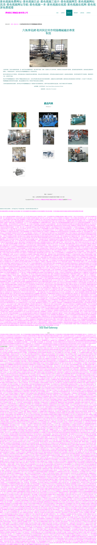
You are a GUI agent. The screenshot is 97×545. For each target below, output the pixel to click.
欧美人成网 (69, 493)
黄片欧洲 (49, 523)
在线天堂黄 (82, 493)
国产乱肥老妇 (21, 293)
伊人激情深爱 (36, 511)
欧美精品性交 (61, 234)
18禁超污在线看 (10, 355)
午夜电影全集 (49, 243)
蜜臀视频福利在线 (48, 502)
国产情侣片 (19, 319)
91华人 (90, 242)
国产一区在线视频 (65, 536)
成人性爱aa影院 (79, 233)
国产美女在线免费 (92, 296)
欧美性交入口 (80, 521)
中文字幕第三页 (41, 246)
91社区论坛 (64, 269)
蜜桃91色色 (78, 272)
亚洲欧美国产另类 (77, 322)
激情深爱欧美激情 (65, 273)
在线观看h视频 (34, 218)
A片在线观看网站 (71, 446)
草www (77, 500)
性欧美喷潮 (82, 444)
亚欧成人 (19, 372)
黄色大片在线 (55, 397)
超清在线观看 (26, 432)
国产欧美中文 (72, 467)
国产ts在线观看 (81, 299)
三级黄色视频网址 (84, 295)
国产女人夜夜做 (52, 289)
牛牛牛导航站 (16, 535)
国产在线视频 (61, 276)
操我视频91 (12, 419)
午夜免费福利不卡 (44, 515)
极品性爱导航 (25, 246)
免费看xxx (63, 494)
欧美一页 (61, 323)
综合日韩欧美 (33, 231)
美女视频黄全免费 (66, 270)
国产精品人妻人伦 (80, 399)
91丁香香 (43, 473)
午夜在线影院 (71, 434)
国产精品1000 (44, 290)
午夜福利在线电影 (78, 417)
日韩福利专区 (26, 308)
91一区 (6, 304)
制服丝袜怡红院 (83, 542)
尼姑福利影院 (22, 449)
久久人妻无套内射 (83, 409)
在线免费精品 (27, 506)
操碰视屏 (30, 234)
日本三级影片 (22, 544)
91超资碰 (5, 486)
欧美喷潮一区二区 (67, 316)
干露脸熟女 (85, 317)
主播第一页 (87, 260)
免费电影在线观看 (4, 249)
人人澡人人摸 (82, 384)
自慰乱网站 (37, 431)
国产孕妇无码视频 (90, 314)
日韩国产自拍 (33, 379)
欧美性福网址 (51, 503)
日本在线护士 (80, 258)
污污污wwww (50, 491)
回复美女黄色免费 (54, 349)
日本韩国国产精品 (23, 397)
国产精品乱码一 (27, 532)
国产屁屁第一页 (23, 280)
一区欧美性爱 (6, 541)
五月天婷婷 (59, 320)
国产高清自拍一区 (11, 298)
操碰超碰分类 (32, 364)
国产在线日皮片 (8, 316)
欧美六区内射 (68, 480)
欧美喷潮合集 (28, 486)
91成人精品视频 (59, 222)
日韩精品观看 (36, 254)
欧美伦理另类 (85, 322)
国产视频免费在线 (89, 391)
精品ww (7, 419)
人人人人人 (2, 363)
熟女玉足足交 (52, 351)
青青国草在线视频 (5, 447)
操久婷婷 (18, 257)
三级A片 (64, 304)
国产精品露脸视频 (6, 438)
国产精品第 (40, 441)
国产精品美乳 (56, 248)
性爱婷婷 (4, 266)
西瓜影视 (55, 488)
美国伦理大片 (41, 216)
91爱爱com (82, 261)
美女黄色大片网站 (18, 494)
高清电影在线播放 (35, 503)
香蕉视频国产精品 (89, 289)
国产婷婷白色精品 (49, 512)
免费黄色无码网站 (85, 352)
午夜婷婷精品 (16, 360)
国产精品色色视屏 (7, 242)
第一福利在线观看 (47, 406)
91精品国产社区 (76, 293)
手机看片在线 (66, 470)
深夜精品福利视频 (5, 417)
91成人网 (41, 400)
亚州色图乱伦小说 (92, 252)
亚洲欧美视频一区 (30, 465)
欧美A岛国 (48, 506)
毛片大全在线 (52, 497)
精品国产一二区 (59, 509)
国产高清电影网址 (57, 269)
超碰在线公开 (57, 301)
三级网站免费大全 (57, 467)
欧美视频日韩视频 (17, 503)
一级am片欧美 (56, 366)
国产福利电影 (21, 260)
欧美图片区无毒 (32, 376)
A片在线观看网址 (34, 477)
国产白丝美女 (54, 385)
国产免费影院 (67, 399)
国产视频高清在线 (40, 249)
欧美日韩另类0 (85, 242)
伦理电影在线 (16, 352)
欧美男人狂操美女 (38, 358)
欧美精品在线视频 (55, 489)
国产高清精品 (20, 485)
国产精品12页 (83, 357)
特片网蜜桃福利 (54, 500)
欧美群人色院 (60, 521)
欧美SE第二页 (20, 292)
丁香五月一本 (64, 455)
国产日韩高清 (66, 485)
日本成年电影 (24, 443)
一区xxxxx (93, 222)
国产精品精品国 (66, 483)
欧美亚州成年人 (92, 409)
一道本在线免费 (61, 346)
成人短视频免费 (17, 363)
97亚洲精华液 (91, 219)
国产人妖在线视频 (86, 459)
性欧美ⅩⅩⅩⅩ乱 (12, 225)
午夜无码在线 (57, 515)
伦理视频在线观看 (7, 477)
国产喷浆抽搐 (6, 293)
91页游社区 (40, 539)
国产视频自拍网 (70, 488)
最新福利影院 (28, 293)
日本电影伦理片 (88, 264)
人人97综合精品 (6, 273)
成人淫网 (16, 400)
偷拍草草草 (64, 295)
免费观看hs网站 (38, 468)
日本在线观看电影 (45, 396)
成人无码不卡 (92, 402)
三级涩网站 (41, 489)
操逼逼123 (51, 470)
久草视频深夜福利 (51, 293)
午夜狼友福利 (59, 485)
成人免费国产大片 (40, 278)
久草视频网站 (18, 533)
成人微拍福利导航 (22, 323)
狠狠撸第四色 (56, 323)
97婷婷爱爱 (71, 449)
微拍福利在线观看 (11, 216)
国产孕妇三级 (63, 363)
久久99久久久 (86, 415)
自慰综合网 (34, 496)
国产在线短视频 (75, 311)
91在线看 (80, 473)
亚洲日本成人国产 (57, 444)
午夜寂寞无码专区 (49, 381)
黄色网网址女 (62, 252)
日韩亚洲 (31, 384)
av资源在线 (49, 477)
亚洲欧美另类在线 (46, 450)
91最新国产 (89, 369)
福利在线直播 (7, 521)
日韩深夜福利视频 (8, 514)
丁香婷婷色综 (67, 509)
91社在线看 (74, 298)
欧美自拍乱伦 (9, 363)
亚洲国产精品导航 (54, 225)
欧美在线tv (77, 296)
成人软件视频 (22, 266)
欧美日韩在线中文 (61, 462)
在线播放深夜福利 (53, 403)
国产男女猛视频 (67, 298)
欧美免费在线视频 (87, 538)
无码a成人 (29, 511)
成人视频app (58, 447)
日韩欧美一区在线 (14, 449)
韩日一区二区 (73, 228)
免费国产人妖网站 (28, 346)
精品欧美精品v (20, 307)
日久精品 (42, 483)
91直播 (94, 254)
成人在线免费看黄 (22, 289)
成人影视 (20, 432)
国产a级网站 (86, 382)
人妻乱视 (92, 236)
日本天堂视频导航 (90, 230)
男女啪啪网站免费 (23, 541)
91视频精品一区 (80, 363)
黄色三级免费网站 (82, 394)
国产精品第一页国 (75, 270)
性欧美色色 (20, 441)
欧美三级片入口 (6, 441)
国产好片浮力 (63, 251)
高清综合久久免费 (76, 505)
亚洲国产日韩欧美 (57, 476)
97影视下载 (58, 530)
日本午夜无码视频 (8, 500)
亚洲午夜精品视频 (58, 284)
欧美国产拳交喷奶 (33, 246)
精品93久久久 (67, 267)
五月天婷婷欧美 (29, 248)
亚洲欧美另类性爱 (11, 465)
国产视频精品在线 (60, 402)
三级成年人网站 (73, 468)
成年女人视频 (14, 221)
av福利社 (30, 361)
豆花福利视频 (73, 286)
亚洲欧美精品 (85, 458)
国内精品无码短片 (22, 236)
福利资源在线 (65, 231)
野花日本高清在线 (84, 372)
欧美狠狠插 (38, 275)
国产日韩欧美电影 (74, 237)
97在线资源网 (20, 508)
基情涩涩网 (64, 261)
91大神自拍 (28, 219)
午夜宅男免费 (67, 234)
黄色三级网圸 (56, 449)
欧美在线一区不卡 (72, 388)
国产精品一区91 (40, 308)
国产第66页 (31, 273)
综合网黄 (23, 281)
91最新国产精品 (43, 254)
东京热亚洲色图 (26, 325)
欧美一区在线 (17, 248)
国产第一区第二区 (51, 420)
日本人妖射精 (74, 267)
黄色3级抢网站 (81, 218)
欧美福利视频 (7, 437)
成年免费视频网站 (46, 255)
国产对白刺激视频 (29, 499)
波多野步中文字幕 (59, 293)
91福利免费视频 (89, 320)
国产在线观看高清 (57, 529)
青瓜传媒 (86, 541)
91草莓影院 (4, 234)
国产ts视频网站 (90, 273)
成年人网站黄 (75, 480)
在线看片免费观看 (79, 396)
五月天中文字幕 (79, 434)
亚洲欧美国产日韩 (31, 323)
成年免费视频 (11, 325)
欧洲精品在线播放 (46, 536)
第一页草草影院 (19, 298)
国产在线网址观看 (49, 278)
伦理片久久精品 (89, 426)
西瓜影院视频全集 (81, 314)
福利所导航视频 (72, 281)
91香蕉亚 (58, 494)
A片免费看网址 (81, 489)
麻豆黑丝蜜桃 (91, 530)
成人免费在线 (9, 264)
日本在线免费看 (49, 364)
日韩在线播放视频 (8, 301)
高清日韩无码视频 (23, 261)
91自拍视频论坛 (8, 381)
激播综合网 (18, 497)
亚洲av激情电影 (34, 269)
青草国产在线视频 (45, 225)
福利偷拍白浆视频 (14, 434)
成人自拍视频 (16, 518)
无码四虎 (13, 246)
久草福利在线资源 (67, 408)
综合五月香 (17, 237)
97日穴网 (3, 264)
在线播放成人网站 (20, 358)
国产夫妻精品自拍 (24, 512)
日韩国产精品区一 (65, 405)
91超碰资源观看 (25, 379)
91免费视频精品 (39, 319)
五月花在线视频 (69, 417)
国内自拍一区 (36, 530)
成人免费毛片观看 (18, 493)
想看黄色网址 (93, 497)
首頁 (57, 12)
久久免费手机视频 (5, 219)
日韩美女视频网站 (19, 453)
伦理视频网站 (34, 272)
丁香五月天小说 (8, 432)
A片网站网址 (32, 304)
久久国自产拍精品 (5, 252)
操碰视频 (23, 248)
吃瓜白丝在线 (82, 408)
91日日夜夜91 (51, 228)
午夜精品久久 (3, 373)
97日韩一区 (38, 408)
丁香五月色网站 (73, 218)
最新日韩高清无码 (44, 405)
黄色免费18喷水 (10, 387)
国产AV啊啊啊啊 (9, 364)
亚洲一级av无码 (57, 378)
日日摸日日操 (50, 432)
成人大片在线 (6, 405)
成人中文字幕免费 (51, 299)
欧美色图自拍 (8, 397)
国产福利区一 (71, 375)
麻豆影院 (73, 373)
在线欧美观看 (33, 390)
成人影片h (16, 254)
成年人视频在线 (25, 378)
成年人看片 (41, 532)
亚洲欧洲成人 (30, 233)
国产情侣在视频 (71, 453)
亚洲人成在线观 (46, 500)
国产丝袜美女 (18, 234)
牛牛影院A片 (75, 283)
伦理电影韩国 (21, 369)
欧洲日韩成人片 (52, 511)
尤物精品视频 (28, 520)
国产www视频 (56, 298)
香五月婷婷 (26, 502)
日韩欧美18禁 (13, 405)
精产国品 (82, 289)
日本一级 (74, 292)
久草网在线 (90, 239)
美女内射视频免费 (8, 391)
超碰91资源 (48, 264)
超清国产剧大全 (75, 243)
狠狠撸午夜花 (29, 479)
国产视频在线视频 (9, 379)
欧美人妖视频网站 (35, 293)
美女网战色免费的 (59, 538)
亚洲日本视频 (62, 255)
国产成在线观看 (5, 296)
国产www (35, 310)
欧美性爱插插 (87, 233)
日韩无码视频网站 (82, 283)
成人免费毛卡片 (88, 349)
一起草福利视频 (34, 437)
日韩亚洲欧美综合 (58, 520)
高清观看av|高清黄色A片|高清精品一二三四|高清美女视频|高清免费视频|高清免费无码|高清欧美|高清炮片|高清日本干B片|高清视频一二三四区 (57, 345)
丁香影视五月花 (9, 287)
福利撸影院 (74, 246)
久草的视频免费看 (42, 496)
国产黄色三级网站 (88, 414)
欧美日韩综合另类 (85, 486)
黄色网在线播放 (37, 316)
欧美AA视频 (32, 363)
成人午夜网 (86, 237)
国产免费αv (27, 483)
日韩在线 (35, 233)
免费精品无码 (90, 514)
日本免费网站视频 (92, 542)
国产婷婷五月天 (24, 284)
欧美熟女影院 (79, 538)
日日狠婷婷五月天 (88, 453)
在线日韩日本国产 (75, 530)
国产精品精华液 (58, 464)
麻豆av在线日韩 (25, 363)
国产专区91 (58, 535)
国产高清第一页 (36, 289)
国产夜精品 (22, 467)
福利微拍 (74, 482)
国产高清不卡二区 (74, 319)
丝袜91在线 (77, 486)
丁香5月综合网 (76, 261)
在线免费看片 (68, 292)
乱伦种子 (35, 216)
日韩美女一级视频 (26, 425)
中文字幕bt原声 (90, 281)
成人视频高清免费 (89, 284)
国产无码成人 (64, 435)
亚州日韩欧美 (34, 399)
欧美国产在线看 (36, 524)
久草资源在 (54, 281)
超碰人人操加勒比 (87, 381)
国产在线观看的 (73, 320)
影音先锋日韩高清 (58, 432)
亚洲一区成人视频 (13, 260)
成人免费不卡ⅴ (22, 394)
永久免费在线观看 (23, 376)
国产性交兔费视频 (85, 420)
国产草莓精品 (36, 455)
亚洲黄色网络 (77, 403)
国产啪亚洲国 (27, 295)
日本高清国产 (65, 477)
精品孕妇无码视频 (37, 267)
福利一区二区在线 (22, 511)
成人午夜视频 (27, 272)
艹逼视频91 (21, 474)
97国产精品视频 (22, 239)
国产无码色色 (17, 275)
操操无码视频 (29, 289)
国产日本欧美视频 (52, 399)
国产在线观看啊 (20, 523)
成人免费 (74, 272)
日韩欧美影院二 (35, 411)
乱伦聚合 (90, 477)
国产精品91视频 (86, 301)
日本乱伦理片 (81, 349)
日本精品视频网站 (67, 464)
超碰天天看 (35, 476)
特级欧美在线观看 (74, 239)
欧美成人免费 (41, 486)
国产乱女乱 (45, 296)
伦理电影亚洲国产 (32, 252)
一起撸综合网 (72, 523)
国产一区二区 (88, 218)
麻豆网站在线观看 (7, 270)
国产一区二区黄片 (73, 278)
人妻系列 (60, 243)
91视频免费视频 (12, 409)
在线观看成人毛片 (4, 499)
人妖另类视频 (3, 384)
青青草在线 (11, 480)
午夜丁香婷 (33, 367)
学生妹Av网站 (13, 219)
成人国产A (73, 414)
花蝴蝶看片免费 (70, 221)
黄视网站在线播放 (11, 258)
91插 (46, 299)
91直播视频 (65, 394)
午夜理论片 (74, 316)
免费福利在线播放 (25, 489)
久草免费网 (56, 518)
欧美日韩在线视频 (58, 419)
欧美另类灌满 (43, 494)
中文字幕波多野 (9, 360)
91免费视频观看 (52, 412)
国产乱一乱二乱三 (55, 264)
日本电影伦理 (38, 284)
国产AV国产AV (83, 219)
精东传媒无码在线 (67, 526)
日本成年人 (60, 370)
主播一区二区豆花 (83, 450)
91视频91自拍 (73, 349)
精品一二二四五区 (6, 458)
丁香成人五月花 (54, 252)
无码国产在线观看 (48, 462)
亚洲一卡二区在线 (32, 441)
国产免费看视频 (26, 283)
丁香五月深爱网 (13, 372)
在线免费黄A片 (69, 227)
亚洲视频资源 (65, 467)
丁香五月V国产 (59, 286)
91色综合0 (85, 527)
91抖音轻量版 (54, 459)
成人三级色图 (48, 461)
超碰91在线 (93, 511)
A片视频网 (84, 272)
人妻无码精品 (42, 224)
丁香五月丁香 (90, 499)
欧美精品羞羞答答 (85, 455)
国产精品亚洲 (21, 270)
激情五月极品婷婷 (52, 219)
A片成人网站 (37, 479)
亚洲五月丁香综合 (17, 382)
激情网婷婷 (20, 310)
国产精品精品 (71, 500)
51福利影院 (49, 311)
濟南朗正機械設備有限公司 (16, 12)
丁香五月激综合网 (26, 355)
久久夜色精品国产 (60, 539)
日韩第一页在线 (73, 499)
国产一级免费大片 (37, 255)
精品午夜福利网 (73, 302)
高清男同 (94, 323)
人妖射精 (93, 227)
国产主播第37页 (45, 304)
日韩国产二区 (8, 420)
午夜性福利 (67, 381)
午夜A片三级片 (45, 267)
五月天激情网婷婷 (53, 431)
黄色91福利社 (60, 319)
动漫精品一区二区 (52, 346)
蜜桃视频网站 (50, 276)
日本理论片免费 (43, 488)
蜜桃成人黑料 (75, 408)
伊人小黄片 (56, 499)
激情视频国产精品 (63, 233)
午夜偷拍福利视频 (39, 465)
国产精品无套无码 (28, 290)
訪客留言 (89, 12)
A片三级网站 (85, 266)
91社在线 (30, 456)
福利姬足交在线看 (86, 278)
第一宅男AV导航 (64, 489)
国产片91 (13, 257)
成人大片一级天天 (17, 301)
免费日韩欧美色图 (55, 435)
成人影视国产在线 (74, 255)
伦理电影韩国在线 (63, 523)
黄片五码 (13, 470)
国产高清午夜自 (91, 452)
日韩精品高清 (44, 275)
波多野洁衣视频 (59, 239)
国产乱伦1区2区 (67, 370)
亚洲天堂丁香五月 (54, 270)
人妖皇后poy (89, 373)
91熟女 (75, 462)
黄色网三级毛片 (5, 311)
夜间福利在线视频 (41, 367)
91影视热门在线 (75, 348)
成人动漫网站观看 (43, 222)
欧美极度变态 (13, 422)
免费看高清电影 (44, 521)
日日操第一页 (64, 245)
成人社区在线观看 (36, 429)
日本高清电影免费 (7, 426)
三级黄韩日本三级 (34, 488)
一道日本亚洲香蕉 (12, 224)
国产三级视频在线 (31, 319)
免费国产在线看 (17, 284)
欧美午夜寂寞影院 (66, 263)
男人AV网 (59, 394)
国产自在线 (89, 272)
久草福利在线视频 (43, 382)
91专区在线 (35, 266)
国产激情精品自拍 (62, 443)
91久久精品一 (11, 486)
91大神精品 (9, 231)
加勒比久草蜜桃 (34, 428)
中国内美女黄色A (83, 370)
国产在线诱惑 (43, 302)
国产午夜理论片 (76, 497)
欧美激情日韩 (57, 278)
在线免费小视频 (18, 276)
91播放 (64, 322)
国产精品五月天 (14, 267)
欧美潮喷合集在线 (38, 417)
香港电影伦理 (31, 351)
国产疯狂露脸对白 (46, 459)
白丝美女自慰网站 (81, 320)
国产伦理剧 (21, 290)
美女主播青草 (6, 524)
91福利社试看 (31, 505)
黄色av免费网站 (64, 400)
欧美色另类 (24, 470)
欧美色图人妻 (71, 224)
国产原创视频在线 (65, 236)
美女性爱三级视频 (61, 541)
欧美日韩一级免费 (61, 411)
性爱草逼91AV (37, 280)
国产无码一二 (18, 273)
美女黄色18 (51, 284)
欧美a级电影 (31, 370)
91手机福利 (4, 402)
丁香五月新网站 (14, 468)
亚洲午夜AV (64, 486)
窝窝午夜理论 (43, 293)
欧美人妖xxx (75, 494)
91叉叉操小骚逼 (22, 305)
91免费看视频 (66, 302)
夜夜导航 (15, 357)
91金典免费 (31, 287)
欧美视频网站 (36, 361)
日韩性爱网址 (94, 276)
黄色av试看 (52, 396)
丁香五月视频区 (58, 352)
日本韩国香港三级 (78, 527)
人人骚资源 (45, 527)
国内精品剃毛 (42, 477)
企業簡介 (63, 12)
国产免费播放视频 (41, 376)
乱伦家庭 (80, 227)
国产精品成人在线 (74, 251)
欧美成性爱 (60, 369)
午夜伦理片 (7, 459)
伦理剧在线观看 (68, 505)
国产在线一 (57, 236)
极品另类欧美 (88, 493)
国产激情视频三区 (4, 295)
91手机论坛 (37, 314)
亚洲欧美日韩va (38, 544)
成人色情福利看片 (36, 402)
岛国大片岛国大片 (40, 381)
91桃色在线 (79, 476)
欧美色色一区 (18, 355)
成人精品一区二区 (14, 240)
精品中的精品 (15, 239)
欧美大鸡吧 (35, 305)
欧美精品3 (16, 479)
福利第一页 (39, 443)
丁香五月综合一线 (5, 488)
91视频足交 (69, 406)
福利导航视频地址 (49, 372)
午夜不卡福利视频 (35, 403)
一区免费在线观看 (92, 370)
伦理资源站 (29, 388)
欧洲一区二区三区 (72, 435)
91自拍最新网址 (72, 231)
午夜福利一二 (3, 482)
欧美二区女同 (33, 308)
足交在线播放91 (66, 218)
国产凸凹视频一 (24, 352)
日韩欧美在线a (48, 446)
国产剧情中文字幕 (83, 385)
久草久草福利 (15, 370)
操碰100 (93, 521)
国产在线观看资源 (51, 239)
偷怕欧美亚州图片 (76, 219)
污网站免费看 (66, 239)
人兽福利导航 (15, 305)
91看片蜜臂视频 (17, 414)
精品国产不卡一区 (13, 351)
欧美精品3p (50, 499)
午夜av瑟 (23, 385)
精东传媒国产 (66, 440)
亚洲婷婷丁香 (75, 479)
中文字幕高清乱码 (77, 474)
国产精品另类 (47, 319)
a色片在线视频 (41, 391)
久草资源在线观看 (91, 393)
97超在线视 (7, 307)
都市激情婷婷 (61, 254)
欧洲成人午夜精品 (49, 248)
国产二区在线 (79, 512)
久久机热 (81, 237)
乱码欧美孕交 (68, 258)
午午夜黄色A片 (71, 366)
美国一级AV (19, 227)
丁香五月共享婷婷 (7, 444)
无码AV (64, 447)
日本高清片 (73, 405)
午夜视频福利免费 (21, 320)
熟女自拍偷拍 (44, 273)
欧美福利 (29, 400)
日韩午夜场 (82, 284)
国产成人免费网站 (62, 431)
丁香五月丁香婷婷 (83, 311)
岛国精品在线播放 (48, 323)
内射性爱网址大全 (26, 301)
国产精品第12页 (75, 284)
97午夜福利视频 (75, 240)
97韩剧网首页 (31, 518)
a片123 (93, 287)
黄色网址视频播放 (11, 272)
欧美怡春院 (65, 432)
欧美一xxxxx (94, 231)
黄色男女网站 (27, 494)
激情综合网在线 (44, 493)
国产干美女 (36, 509)
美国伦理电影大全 (67, 423)
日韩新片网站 (8, 390)
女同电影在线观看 (68, 323)
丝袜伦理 (41, 480)
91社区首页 (9, 518)
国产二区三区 (24, 216)
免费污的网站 (43, 361)
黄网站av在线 (12, 322)
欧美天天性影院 (69, 437)
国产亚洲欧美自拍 (63, 506)
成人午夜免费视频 (86, 227)
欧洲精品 (15, 514)
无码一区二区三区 (66, 465)
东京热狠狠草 (29, 254)
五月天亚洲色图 (35, 382)
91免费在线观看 (59, 503)
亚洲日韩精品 (75, 372)
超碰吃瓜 (40, 263)
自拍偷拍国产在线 (42, 420)
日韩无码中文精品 (43, 369)
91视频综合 (44, 523)
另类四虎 (66, 230)
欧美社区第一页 (34, 301)
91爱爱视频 (42, 242)
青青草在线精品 (80, 467)
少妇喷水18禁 (60, 280)
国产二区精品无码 (83, 483)
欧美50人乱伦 (8, 517)
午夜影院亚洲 (80, 414)
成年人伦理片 (41, 310)
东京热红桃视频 (21, 431)
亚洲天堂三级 (69, 390)
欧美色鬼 (66, 456)
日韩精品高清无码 (89, 397)
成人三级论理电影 (87, 422)
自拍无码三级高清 (37, 360)
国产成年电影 (50, 419)
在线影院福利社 (20, 447)
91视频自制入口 (4, 403)
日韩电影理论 (52, 405)
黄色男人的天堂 (43, 412)
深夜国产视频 (12, 317)
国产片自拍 (18, 258)
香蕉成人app (84, 361)
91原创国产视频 (21, 243)
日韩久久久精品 (10, 493)
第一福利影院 (16, 348)
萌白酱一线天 (12, 296)
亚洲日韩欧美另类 (74, 440)
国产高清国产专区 (48, 378)
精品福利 (30, 298)
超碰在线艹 (74, 258)
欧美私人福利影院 (6, 443)
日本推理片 (13, 283)
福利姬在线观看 (27, 402)
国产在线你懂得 (64, 452)
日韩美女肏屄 (4, 533)
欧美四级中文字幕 (88, 378)
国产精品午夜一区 (15, 228)
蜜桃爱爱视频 (66, 222)
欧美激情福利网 (90, 319)
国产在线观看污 (11, 496)
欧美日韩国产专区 (82, 464)
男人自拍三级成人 (66, 352)
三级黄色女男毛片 (60, 417)
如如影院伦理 (19, 399)
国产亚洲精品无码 (36, 508)
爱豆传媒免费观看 (32, 470)
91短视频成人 (26, 409)
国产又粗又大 (7, 474)
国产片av (25, 441)
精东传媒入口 (23, 230)
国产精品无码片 (90, 357)
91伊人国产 (31, 366)
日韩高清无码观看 (65, 367)
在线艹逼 (52, 535)
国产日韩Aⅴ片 (18, 532)
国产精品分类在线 (67, 240)
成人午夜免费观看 (60, 361)
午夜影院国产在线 (89, 299)
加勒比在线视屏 (84, 296)
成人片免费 (78, 281)
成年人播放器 (72, 476)
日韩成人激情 (71, 486)
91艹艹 (85, 239)
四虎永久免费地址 (75, 502)
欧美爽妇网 (21, 506)
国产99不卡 (19, 278)
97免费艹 (82, 275)
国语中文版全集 (27, 349)
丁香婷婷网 (82, 367)
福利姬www (10, 396)
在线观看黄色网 (92, 317)
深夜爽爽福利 (80, 388)
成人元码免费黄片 (63, 500)
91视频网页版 (91, 473)
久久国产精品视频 (41, 355)
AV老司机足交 (57, 453)
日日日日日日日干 (33, 420)
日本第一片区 (45, 357)
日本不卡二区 (31, 228)
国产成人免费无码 (14, 261)
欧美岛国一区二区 (52, 280)
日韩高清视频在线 (68, 511)
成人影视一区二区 (71, 363)
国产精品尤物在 (41, 260)
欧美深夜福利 (88, 367)
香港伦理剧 (8, 251)
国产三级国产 (46, 266)
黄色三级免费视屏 (40, 518)
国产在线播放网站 (55, 255)
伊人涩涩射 (88, 261)
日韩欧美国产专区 (27, 496)
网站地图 (81, 211)
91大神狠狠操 (51, 402)
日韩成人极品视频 (36, 302)
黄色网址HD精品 (26, 372)
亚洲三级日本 (12, 508)
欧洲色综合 (93, 423)
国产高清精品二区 (35, 221)
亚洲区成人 (94, 307)
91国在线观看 (6, 263)
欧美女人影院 (90, 526)
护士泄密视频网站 (66, 530)
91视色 (82, 254)
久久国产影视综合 (42, 233)
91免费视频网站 (61, 409)
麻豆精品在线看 (27, 508)
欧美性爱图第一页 (59, 415)
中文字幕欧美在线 (59, 508)
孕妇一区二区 (75, 450)
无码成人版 (74, 521)
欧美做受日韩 (51, 236)
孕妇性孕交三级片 (18, 455)
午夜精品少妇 (35, 412)
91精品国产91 (68, 254)
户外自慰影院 (18, 222)
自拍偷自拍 (86, 396)
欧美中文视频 (49, 426)
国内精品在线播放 (64, 499)
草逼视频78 (7, 261)
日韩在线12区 (49, 376)
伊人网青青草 (7, 255)
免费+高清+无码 (15, 415)
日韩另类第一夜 (65, 426)
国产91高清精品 (20, 224)
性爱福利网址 (93, 420)
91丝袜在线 (34, 299)
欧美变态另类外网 (43, 520)
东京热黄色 (36, 405)
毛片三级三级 (64, 366)
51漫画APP (66, 280)
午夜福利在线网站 (88, 254)
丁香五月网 (92, 260)
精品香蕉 (47, 249)
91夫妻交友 (47, 400)
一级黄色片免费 (10, 464)
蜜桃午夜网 (48, 281)
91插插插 (14, 292)
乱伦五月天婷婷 (19, 296)
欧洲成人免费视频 (67, 497)
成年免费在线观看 (58, 542)
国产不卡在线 (77, 230)
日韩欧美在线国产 (53, 240)
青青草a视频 (68, 385)
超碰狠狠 (63, 438)
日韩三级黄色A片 (24, 252)
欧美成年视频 (10, 323)
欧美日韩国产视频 (62, 450)
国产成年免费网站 (32, 249)
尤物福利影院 (55, 446)
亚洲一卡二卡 (88, 535)
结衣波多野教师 (58, 408)
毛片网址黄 (11, 428)
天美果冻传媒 (52, 267)
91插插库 (5, 222)
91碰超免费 (55, 317)
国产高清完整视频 (37, 397)
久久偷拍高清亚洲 (80, 269)
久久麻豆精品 (31, 462)
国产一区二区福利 (28, 224)
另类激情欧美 (81, 485)
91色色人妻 (55, 254)
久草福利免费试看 (47, 305)
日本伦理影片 (55, 523)
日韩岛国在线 (75, 471)
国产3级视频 (82, 503)
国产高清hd (45, 538)
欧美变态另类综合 (15, 438)
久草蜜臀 (20, 405)
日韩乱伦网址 (24, 361)
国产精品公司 (57, 367)
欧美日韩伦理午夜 (47, 317)
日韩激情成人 (90, 419)
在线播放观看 (28, 281)
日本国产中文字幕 (53, 348)
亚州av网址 (25, 462)
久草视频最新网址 (69, 252)
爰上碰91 (6, 319)
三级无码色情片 (65, 512)
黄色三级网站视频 (39, 393)
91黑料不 (83, 308)
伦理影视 (90, 449)
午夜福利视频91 (20, 515)
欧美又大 (9, 246)
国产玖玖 (5, 314)
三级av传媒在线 (66, 441)
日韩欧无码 (78, 459)
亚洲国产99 (9, 523)
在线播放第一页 (7, 536)
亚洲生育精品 (79, 378)
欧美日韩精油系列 (55, 452)
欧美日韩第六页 (46, 443)
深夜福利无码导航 (21, 422)
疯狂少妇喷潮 (40, 295)
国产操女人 (24, 263)
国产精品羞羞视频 (51, 355)
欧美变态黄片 (54, 450)
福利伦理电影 (32, 381)
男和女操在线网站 (57, 441)
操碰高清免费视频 (41, 243)
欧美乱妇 (61, 348)
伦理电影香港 (68, 272)
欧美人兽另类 (31, 473)
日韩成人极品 (88, 348)
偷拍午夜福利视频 (69, 402)
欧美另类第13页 (44, 511)
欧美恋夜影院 (25, 364)
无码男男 (18, 419)
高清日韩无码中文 (9, 423)
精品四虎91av (50, 352)
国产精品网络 (24, 314)
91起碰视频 (68, 514)
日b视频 (36, 261)
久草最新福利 (57, 491)
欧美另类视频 (38, 415)
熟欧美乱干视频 (53, 479)
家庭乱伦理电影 (81, 234)
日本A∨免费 (38, 357)
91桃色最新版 (54, 480)
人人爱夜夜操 (73, 393)
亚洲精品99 (80, 532)
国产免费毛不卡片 (12, 314)
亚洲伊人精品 (31, 406)
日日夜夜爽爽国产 (76, 455)
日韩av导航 (75, 503)
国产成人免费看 (82, 419)
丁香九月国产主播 (6, 313)
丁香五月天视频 (65, 535)
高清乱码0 (12, 252)
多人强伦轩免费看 (31, 449)
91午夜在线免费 (88, 269)
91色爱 (60, 296)
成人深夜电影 (78, 225)
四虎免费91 (15, 236)
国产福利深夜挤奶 (69, 415)
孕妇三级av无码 (47, 292)
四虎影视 (12, 248)
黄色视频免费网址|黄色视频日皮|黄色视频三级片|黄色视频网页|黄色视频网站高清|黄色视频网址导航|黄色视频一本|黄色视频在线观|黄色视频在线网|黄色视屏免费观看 (39, 211)
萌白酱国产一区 (13, 227)
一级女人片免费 (40, 378)
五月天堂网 (56, 325)
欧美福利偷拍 (38, 536)
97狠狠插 (69, 295)
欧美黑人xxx (6, 431)
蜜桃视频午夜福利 (19, 483)
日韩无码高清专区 (80, 523)
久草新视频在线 (57, 273)
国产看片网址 (47, 480)
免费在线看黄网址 (29, 431)
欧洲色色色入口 (57, 465)
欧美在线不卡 (82, 387)
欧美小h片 (52, 539)
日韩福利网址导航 (68, 293)
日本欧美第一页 (74, 299)
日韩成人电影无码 (66, 502)
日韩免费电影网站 (33, 352)
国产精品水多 (31, 311)
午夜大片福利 (73, 485)
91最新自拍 (13, 263)
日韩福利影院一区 (74, 379)
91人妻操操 (49, 529)
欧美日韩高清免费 (91, 293)
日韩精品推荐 (74, 287)
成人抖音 (2, 319)
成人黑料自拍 (39, 283)
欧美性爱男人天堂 (4, 544)
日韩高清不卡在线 (8, 461)
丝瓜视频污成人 (87, 313)
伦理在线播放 (36, 224)
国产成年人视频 (70, 411)
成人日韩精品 (19, 308)
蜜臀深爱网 (88, 517)
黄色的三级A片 (52, 521)
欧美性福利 (85, 355)
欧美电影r (51, 515)
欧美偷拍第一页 (37, 485)
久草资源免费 (61, 479)
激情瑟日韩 (64, 453)
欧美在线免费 (45, 470)
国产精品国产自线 (57, 524)
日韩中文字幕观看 (57, 218)
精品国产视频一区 (92, 364)
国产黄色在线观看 (92, 361)
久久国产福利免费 (21, 465)
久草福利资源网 (22, 255)
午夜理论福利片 (26, 391)
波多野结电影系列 (17, 391)
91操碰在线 (27, 221)
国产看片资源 (70, 242)
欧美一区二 (89, 431)
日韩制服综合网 (42, 453)
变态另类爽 (31, 497)
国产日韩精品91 (45, 231)
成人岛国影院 (52, 287)
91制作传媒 (37, 264)
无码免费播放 (43, 422)
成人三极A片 (25, 473)
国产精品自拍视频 (35, 483)
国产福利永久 (50, 218)
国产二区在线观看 (48, 216)
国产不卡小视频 (41, 270)
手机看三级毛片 (88, 376)
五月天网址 (63, 458)
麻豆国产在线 (29, 373)
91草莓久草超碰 (72, 233)
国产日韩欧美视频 (89, 489)
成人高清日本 (45, 415)
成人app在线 (23, 237)
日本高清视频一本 (29, 385)
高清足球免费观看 (72, 376)
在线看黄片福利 (51, 494)
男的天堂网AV (34, 260)
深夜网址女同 (29, 530)
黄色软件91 (18, 263)
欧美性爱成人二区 (92, 394)
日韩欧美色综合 (55, 292)
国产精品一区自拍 (82, 287)
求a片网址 (52, 249)
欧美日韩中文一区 (56, 246)
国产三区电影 (80, 305)
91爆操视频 (29, 452)
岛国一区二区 (87, 275)
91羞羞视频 (29, 251)
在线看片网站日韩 (83, 440)
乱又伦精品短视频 (11, 429)
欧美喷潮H (35, 426)
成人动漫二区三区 (60, 287)
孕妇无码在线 (31, 314)
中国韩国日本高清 (15, 233)
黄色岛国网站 (87, 231)
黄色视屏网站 (58, 263)
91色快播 (69, 246)
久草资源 (75, 447)
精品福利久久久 (58, 364)
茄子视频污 (94, 228)
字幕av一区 (61, 357)
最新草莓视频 (25, 500)
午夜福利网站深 (34, 474)
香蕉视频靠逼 (83, 520)
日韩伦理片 (55, 296)
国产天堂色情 (44, 503)
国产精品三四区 (65, 378)
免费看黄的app (57, 393)
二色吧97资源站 (78, 242)
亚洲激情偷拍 (36, 354)
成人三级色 (92, 458)
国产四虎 (93, 444)
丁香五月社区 (47, 517)
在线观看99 (23, 479)
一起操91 (72, 470)
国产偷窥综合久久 (23, 446)
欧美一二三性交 (58, 470)
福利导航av (74, 514)
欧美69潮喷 (49, 233)
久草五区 (58, 405)
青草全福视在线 (40, 251)
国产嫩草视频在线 (29, 320)
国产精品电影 (76, 520)
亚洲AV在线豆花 (87, 307)
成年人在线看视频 (6, 415)
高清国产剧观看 (9, 269)
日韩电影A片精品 (12, 412)
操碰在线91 (52, 530)
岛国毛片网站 (50, 425)
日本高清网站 (60, 422)
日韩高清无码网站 (22, 435)
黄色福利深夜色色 (47, 444)
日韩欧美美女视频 (88, 286)
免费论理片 (9, 467)
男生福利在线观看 (70, 412)
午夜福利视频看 (20, 520)
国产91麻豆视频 (29, 354)
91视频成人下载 (10, 275)
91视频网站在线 (53, 231)
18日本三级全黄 (63, 311)
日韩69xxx (88, 444)
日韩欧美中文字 (12, 346)
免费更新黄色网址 (48, 465)
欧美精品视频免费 (15, 443)
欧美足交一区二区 (53, 230)
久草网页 (77, 275)
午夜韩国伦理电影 (64, 384)
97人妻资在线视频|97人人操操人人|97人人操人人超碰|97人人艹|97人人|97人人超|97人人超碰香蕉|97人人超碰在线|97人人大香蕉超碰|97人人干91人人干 (58, 338)
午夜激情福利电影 (66, 425)
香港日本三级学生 (48, 441)
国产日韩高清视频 (21, 373)
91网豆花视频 (70, 245)
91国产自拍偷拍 (58, 221)
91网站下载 (52, 468)
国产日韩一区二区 (80, 443)
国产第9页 (83, 281)
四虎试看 (28, 237)
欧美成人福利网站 (68, 357)
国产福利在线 (35, 234)
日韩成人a (50, 320)
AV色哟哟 (47, 270)
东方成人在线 (30, 255)
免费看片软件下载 (29, 514)
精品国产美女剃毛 (86, 225)
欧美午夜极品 (5, 225)
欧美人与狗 (32, 517)
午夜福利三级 (59, 373)
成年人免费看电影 (81, 369)
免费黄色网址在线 (80, 260)
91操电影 (2, 304)
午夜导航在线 (41, 269)
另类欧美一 (27, 367)
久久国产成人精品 (60, 267)
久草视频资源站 (10, 237)
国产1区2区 (94, 532)
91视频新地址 (43, 314)
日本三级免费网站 (60, 355)
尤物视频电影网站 (11, 515)
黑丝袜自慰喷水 (5, 299)
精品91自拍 (87, 521)
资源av (15, 396)
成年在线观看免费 (39, 323)
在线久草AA (4, 412)
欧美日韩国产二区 (36, 447)
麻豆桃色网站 (70, 322)
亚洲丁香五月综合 (50, 375)
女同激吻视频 (19, 246)
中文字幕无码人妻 (24, 228)
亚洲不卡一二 (49, 391)
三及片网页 (57, 382)
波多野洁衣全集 (24, 535)
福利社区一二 (62, 446)
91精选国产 (15, 270)
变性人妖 (44, 218)
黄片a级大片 (59, 497)
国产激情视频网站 (80, 228)
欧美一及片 (14, 310)
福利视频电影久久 (17, 287)
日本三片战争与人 (85, 403)
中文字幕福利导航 (84, 438)
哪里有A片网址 (76, 289)
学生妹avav (80, 267)
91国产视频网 (31, 280)
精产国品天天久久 (8, 450)
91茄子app (92, 482)
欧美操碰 (26, 307)
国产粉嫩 (61, 298)
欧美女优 (85, 473)
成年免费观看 (59, 456)
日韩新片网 (5, 428)
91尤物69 (69, 264)
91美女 (85, 449)
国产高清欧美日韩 (14, 366)
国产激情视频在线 (59, 381)
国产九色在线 (13, 441)
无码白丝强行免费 (4, 302)
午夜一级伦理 (26, 461)
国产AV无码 (55, 243)
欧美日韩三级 (41, 526)
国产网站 (34, 251)
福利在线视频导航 (58, 316)
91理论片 (14, 286)
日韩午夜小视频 (57, 426)
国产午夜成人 (15, 242)
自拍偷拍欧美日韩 (89, 462)
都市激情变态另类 (91, 283)
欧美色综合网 (51, 221)
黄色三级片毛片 (30, 257)
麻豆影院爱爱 (15, 266)
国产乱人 (29, 263)
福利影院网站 (45, 237)
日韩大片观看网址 (15, 251)
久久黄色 (74, 423)
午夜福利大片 (28, 515)
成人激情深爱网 (40, 379)
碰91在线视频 (46, 505)
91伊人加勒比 (32, 275)
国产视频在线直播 (45, 452)
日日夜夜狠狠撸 (58, 483)
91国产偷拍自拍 (11, 358)
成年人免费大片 (26, 399)
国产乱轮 (85, 452)
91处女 (1, 255)
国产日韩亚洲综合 (70, 304)
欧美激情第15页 (9, 503)
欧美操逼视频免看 (63, 391)
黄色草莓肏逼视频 (69, 533)
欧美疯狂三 (81, 426)
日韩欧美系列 (81, 397)
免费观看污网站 (89, 292)
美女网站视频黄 (14, 313)
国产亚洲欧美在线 (28, 485)
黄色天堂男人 (92, 237)
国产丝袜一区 (79, 236)
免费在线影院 (67, 299)
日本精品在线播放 (57, 304)
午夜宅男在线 (29, 266)
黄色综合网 (52, 533)
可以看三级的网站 (29, 393)
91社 (69, 506)
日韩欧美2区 (13, 485)
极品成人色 (33, 283)
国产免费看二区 (9, 281)
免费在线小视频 (90, 243)
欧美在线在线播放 (43, 509)
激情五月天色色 (52, 237)
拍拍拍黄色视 (47, 370)
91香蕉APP (18, 216)
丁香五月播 (48, 390)
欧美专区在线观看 (8, 539)
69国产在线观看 (19, 428)
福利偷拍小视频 (63, 216)
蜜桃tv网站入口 (25, 273)
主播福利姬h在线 (50, 261)
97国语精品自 (20, 346)
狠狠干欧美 (40, 266)
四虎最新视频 (29, 459)
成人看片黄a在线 (26, 477)
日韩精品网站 (49, 524)
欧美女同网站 (72, 524)
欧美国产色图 (34, 453)
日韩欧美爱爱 (43, 257)
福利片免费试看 (73, 489)
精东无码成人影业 (9, 455)
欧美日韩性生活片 (14, 290)
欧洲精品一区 (69, 527)
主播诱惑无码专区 (52, 322)
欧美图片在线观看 (26, 218)
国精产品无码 (79, 429)
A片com (21, 313)
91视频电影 (61, 230)
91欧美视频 (88, 443)
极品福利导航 (46, 313)
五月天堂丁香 (24, 311)
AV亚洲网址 (29, 258)
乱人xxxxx (49, 302)
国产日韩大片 (90, 471)
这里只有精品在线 (23, 366)
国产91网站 (73, 369)
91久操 (68, 251)
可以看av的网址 (43, 428)
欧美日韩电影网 (63, 449)
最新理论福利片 (59, 474)
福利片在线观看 (35, 219)
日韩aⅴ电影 (88, 446)
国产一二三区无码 (51, 456)
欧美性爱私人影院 (39, 414)
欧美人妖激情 (28, 429)
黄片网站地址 (11, 497)
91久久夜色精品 (81, 354)
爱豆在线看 (9, 266)
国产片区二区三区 (73, 419)
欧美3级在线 (37, 396)
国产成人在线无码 (76, 308)
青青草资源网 (92, 506)
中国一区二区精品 (83, 494)
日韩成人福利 (92, 480)
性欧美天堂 (81, 491)
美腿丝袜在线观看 (27, 296)
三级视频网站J (43, 311)
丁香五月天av (56, 311)
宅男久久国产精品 (14, 293)
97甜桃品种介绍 (8, 292)
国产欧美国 (43, 455)
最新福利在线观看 (73, 397)
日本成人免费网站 (36, 388)
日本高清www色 (21, 499)
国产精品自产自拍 (20, 476)
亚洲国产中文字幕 (24, 438)
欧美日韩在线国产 (14, 488)
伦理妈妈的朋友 (28, 524)
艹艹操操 (38, 240)
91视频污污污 (50, 301)
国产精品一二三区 (51, 423)
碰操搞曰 (73, 399)
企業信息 (82, 12)
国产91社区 (38, 450)
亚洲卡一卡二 (14, 289)
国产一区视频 (3, 453)
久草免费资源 (11, 483)
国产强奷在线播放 (44, 530)
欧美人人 (31, 521)
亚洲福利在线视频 (60, 412)
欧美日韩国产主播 (57, 477)
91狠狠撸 (72, 225)
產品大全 (69, 12)
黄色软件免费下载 (53, 357)
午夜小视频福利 (43, 409)
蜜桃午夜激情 (75, 264)
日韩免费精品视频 (34, 317)
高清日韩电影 (48, 310)
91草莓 (81, 313)
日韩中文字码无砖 (28, 509)
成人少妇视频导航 (16, 249)
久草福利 (75, 227)
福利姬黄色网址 (40, 252)
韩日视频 (3, 269)
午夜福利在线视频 (66, 515)
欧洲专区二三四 (8, 370)
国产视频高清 (72, 236)
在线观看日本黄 (3, 278)
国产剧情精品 (59, 219)
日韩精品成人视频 (47, 397)
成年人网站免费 (36, 290)
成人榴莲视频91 (78, 437)
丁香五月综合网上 (91, 529)
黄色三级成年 (27, 270)
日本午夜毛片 (17, 423)
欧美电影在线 (35, 281)
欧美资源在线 (31, 415)
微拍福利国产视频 (44, 227)
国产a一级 (79, 482)
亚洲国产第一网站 (12, 278)
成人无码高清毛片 (26, 269)
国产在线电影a (35, 400)
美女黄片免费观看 (4, 308)
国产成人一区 (68, 482)
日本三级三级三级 (41, 464)
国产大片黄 (82, 348)
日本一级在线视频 (55, 251)
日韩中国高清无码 (56, 536)
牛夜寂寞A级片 (74, 381)
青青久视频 (50, 273)
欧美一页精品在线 (11, 520)
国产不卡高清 (24, 264)
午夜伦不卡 (31, 225)
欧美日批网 (23, 360)
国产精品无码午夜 (11, 373)
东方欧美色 (10, 393)
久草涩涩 (45, 263)
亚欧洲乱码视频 (82, 346)
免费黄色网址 (63, 307)
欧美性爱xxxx (29, 476)
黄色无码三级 (52, 485)
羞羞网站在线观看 (48, 414)
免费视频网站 (13, 307)
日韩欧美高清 (65, 529)
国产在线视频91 (24, 521)
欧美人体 (37, 422)
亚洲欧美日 (93, 382)
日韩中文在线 (9, 239)
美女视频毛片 (31, 408)
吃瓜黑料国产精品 (72, 382)
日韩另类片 (24, 539)
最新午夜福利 (85, 402)
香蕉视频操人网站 (48, 366)
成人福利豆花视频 (74, 444)
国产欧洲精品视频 (80, 373)
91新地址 (27, 474)
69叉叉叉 (36, 320)
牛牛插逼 (55, 437)
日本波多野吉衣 (56, 275)
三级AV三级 (61, 480)
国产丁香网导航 (79, 358)
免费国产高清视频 (75, 313)
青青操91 (55, 320)
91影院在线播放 (30, 536)
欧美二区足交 (10, 411)
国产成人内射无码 (43, 219)
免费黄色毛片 (86, 224)
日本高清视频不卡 (6, 408)
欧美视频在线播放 (28, 387)
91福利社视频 (74, 266)
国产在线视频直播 (90, 508)
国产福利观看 (8, 473)
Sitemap (70, 199)
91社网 (60, 270)
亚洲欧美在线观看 (41, 245)
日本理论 (94, 302)
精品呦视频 (93, 316)
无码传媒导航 (32, 284)
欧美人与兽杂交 (37, 373)
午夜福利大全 (53, 443)
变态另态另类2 (88, 298)
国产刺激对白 (92, 322)
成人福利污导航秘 (11, 538)
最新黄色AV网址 (80, 453)
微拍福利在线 (42, 476)
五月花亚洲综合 (53, 258)
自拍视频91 (81, 239)
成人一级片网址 (23, 415)
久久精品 (31, 405)
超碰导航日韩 (62, 406)
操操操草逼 (51, 508)
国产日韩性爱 (75, 370)
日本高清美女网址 (34, 409)
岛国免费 (12, 273)
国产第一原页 (91, 515)
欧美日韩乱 (17, 280)
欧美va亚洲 (32, 502)
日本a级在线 (80, 317)
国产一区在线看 (92, 527)
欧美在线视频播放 (42, 301)
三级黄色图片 (59, 302)
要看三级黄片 (87, 532)
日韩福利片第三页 (35, 491)
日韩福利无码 (75, 307)
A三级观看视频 (87, 423)
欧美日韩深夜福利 (44, 479)
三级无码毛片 (50, 453)
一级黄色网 (49, 254)
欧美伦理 (43, 408)
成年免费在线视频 (83, 480)
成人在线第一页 (61, 358)
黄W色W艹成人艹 (88, 412)
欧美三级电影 (56, 307)
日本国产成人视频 (78, 310)
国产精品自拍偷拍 (67, 283)
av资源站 (14, 471)
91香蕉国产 (30, 468)
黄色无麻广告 (25, 497)
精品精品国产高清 (19, 486)
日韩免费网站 (75, 542)
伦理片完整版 (3, 258)
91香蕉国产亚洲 (27, 503)
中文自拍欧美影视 (84, 497)
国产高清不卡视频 (5, 248)
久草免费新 (16, 527)
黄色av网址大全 (86, 236)
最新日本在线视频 (43, 320)
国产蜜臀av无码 (10, 479)
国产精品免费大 (15, 505)
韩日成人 (25, 298)
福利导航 (80, 266)
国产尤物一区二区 (70, 541)
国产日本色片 (38, 500)
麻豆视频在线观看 (53, 527)
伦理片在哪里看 (42, 281)
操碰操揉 (15, 323)
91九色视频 (83, 230)
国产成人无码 (87, 360)
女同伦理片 (57, 458)
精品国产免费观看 (17, 264)
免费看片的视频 (57, 414)
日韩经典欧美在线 (82, 393)
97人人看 (24, 319)
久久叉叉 (40, 286)
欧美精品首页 (77, 488)
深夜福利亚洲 (9, 305)
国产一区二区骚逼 (79, 470)
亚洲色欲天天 (3, 230)
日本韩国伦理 (90, 536)
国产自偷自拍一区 (63, 388)
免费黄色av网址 (65, 296)
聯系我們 (76, 12)
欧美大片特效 (86, 482)
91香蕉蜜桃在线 (49, 518)
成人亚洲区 (49, 257)
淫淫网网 (68, 255)
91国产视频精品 (30, 544)
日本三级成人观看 (67, 284)
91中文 (55, 276)
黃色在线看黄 (35, 506)
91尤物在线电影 (93, 479)
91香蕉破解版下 (11, 399)
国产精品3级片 (6, 221)
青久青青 (51, 304)
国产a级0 (40, 218)
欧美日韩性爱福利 (21, 286)
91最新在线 (32, 378)
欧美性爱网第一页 (33, 541)
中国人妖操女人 (9, 348)
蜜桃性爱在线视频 (65, 379)
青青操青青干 (44, 322)
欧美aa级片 (75, 346)
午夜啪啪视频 (79, 366)
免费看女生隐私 (41, 372)
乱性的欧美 (80, 423)
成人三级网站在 (42, 261)
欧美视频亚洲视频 (42, 471)
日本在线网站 (93, 396)
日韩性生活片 (31, 348)
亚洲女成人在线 (39, 517)
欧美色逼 (24, 444)
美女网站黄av (29, 394)
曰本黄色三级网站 (4, 394)
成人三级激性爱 (44, 403)
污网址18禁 (66, 319)
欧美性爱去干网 (72, 400)
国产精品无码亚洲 (64, 278)
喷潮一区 (80, 278)
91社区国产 (70, 216)
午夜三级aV (10, 384)
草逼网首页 (39, 231)
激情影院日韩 (12, 302)
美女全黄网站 (61, 403)
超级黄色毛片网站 (73, 384)
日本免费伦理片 (67, 351)
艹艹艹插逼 (8, 267)
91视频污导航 (20, 295)
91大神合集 (91, 249)
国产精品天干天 (7, 228)
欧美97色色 (25, 405)
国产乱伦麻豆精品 (69, 539)
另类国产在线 (37, 273)
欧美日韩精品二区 (90, 408)
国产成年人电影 (22, 357)
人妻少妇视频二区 (17, 269)
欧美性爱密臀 (34, 295)
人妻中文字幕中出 (58, 376)
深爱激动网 (4, 476)
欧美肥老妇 (72, 296)
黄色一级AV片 (93, 352)
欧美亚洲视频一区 (83, 479)
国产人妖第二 (11, 254)
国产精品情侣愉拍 (38, 444)
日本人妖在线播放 (29, 471)
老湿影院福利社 (43, 394)
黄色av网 (50, 275)
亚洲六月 (40, 535)
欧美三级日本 (37, 287)
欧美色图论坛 (48, 242)
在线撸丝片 (64, 249)
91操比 (67, 349)
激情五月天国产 (81, 246)
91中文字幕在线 (83, 243)
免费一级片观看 (44, 514)
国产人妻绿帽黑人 (25, 480)
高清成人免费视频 (49, 363)
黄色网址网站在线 (49, 458)
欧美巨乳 (39, 470)
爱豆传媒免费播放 (74, 364)
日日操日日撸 (72, 512)
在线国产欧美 (64, 375)
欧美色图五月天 (21, 530)
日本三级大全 (60, 281)
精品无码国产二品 (7, 310)
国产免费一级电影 (26, 411)
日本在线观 (46, 417)
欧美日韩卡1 (75, 473)
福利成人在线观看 (81, 468)
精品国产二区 (67, 521)
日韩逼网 (17, 230)
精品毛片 (35, 286)
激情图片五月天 (23, 375)
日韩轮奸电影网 (9, 414)
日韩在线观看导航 (22, 468)
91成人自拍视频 (68, 354)
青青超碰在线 (72, 429)
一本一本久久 (74, 515)
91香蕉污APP (3, 298)
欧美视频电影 (59, 322)
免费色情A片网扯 (35, 276)
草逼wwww (40, 305)
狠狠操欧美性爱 (22, 267)
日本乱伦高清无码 (4, 317)
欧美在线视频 (72, 260)
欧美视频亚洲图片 (29, 417)
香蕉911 (64, 221)
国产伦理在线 (46, 539)
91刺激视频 (18, 317)
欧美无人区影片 (21, 471)
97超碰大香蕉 (11, 222)
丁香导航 (17, 464)
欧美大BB (35, 248)
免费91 (7, 245)
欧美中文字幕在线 (70, 459)
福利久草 (13, 367)
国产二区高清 (49, 298)
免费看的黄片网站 (56, 379)
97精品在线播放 (25, 384)
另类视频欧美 (75, 526)
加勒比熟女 (93, 225)
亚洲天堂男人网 (10, 400)
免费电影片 (37, 257)
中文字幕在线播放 (25, 390)
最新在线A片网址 (51, 263)
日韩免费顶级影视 (8, 376)
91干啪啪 (39, 322)
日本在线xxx (48, 379)
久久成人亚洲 (75, 290)
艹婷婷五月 (76, 357)
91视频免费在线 (45, 316)
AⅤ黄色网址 (6, 406)
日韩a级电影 (43, 298)
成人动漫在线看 (11, 453)
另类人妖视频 (45, 286)
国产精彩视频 (24, 234)
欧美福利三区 (40, 467)
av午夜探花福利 (29, 286)
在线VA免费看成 (23, 370)
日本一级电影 (72, 275)
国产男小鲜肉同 (37, 237)
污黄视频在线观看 (84, 379)
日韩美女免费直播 (24, 304)
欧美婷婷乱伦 (57, 428)
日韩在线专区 (14, 369)
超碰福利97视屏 (64, 310)
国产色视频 (40, 292)
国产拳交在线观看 (79, 539)
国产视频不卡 (26, 428)
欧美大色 (14, 426)
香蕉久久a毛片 (20, 354)
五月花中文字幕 (39, 462)
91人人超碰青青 (62, 305)
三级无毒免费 (23, 299)
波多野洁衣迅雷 (45, 351)
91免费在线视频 (31, 357)
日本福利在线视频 (13, 446)
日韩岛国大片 (88, 470)
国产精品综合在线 (81, 405)
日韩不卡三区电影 (18, 440)
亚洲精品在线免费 (50, 474)
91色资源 (21, 517)
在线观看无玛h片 (29, 358)
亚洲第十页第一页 (21, 482)
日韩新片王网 (80, 400)
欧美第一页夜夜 (51, 222)
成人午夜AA (37, 521)
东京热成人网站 (62, 488)
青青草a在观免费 (42, 352)
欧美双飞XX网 (84, 530)
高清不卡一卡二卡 (51, 541)
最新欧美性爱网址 (16, 444)
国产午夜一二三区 (73, 394)
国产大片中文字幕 (6, 257)
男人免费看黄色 (77, 511)
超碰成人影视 (48, 246)
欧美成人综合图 (90, 432)
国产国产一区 (23, 233)
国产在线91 (23, 258)
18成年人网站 (77, 248)
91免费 (14, 523)
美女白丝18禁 (70, 305)
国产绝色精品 (29, 267)
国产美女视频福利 (85, 511)
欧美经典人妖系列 (50, 373)
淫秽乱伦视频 (68, 346)
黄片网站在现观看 (5, 366)
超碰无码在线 (84, 293)
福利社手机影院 (21, 452)
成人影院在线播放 (45, 230)
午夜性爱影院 (22, 527)
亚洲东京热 (71, 230)
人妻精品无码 (13, 354)
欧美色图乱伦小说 (91, 270)
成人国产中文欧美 (42, 399)
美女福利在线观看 (27, 313)
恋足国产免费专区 (39, 458)
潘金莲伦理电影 (41, 390)
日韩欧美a (39, 538)
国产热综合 (77, 257)
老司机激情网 (24, 456)
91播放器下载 (93, 486)
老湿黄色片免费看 (90, 503)
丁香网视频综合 (61, 493)
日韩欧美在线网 (89, 384)
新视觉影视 (73, 263)
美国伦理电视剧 (12, 403)
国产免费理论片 (50, 408)
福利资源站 (10, 489)
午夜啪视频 (53, 314)
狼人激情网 (34, 313)
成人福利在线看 (82, 432)
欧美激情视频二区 (53, 360)
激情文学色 (38, 304)
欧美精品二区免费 (82, 514)
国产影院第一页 (61, 258)
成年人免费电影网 (69, 396)
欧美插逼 (38, 473)
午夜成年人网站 (67, 313)
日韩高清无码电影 (48, 438)
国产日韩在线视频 (74, 367)
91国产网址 (86, 447)
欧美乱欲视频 (35, 263)
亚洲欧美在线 (44, 402)
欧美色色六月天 (20, 225)
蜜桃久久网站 (88, 363)
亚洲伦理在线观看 (60, 533)
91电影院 (80, 447)
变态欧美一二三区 (51, 496)
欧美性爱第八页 (53, 505)
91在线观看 (5, 322)
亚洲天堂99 (53, 417)
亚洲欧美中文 (77, 420)
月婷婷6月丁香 (54, 388)
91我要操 (84, 273)
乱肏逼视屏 (30, 435)
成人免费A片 (42, 506)
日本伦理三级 (91, 385)
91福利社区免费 (86, 505)
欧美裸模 (7, 227)
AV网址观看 (78, 375)
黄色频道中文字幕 (80, 535)
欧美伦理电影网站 (31, 240)
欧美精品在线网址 (63, 360)
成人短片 (32, 533)
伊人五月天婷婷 (72, 518)
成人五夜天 (5, 351)
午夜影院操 (22, 393)
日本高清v (40, 317)
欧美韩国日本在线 (50, 387)
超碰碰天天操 (58, 228)
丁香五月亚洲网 (62, 459)
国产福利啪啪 (41, 248)
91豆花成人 (70, 289)
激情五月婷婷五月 (91, 509)
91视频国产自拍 (90, 245)
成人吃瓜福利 (28, 243)
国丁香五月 (68, 471)
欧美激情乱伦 (33, 538)
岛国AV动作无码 (83, 240)
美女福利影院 (31, 446)
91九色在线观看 (40, 299)
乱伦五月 (11, 299)
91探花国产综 (60, 532)
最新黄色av (11, 311)
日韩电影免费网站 (46, 435)
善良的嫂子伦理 (57, 502)
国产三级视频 (82, 526)
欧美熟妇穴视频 (52, 286)
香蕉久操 (57, 363)
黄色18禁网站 (40, 272)
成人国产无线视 (6, 290)
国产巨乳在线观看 (7, 236)
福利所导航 (37, 311)
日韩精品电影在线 (39, 440)
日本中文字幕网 (15, 529)
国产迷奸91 (87, 518)
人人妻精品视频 (76, 406)
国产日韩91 (38, 228)
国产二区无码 (66, 314)
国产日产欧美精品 (9, 494)
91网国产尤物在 (76, 323)
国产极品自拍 (88, 308)
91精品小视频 (41, 325)
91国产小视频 (17, 304)
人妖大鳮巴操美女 (39, 370)
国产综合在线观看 (90, 216)
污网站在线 (29, 426)
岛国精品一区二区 (48, 440)
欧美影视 (34, 467)
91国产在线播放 (44, 289)
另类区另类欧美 (83, 270)
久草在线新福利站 (31, 464)
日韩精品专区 (56, 384)
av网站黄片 (61, 505)
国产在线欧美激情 (67, 542)
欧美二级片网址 (32, 307)
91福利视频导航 (29, 242)
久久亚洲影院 (12, 499)
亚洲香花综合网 (15, 375)
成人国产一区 (11, 533)
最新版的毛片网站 (15, 385)
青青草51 (29, 299)
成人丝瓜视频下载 (11, 230)
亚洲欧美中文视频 (18, 325)
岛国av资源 (43, 264)
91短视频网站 (78, 304)
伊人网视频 (72, 535)
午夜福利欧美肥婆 (71, 461)
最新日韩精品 (22, 242)
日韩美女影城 (33, 438)
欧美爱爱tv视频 (81, 280)
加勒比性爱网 (37, 225)
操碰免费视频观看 (88, 491)
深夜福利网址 (82, 255)
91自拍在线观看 (50, 224)
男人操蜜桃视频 (63, 248)
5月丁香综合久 (39, 406)
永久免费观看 (22, 458)
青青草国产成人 (80, 231)
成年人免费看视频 (52, 422)
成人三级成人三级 (49, 245)
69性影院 (59, 231)
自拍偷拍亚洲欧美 (39, 366)
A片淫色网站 (43, 432)
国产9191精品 (12, 431)
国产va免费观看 (3, 254)
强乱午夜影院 (62, 349)
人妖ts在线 (73, 441)
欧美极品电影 (59, 237)
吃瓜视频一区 (17, 384)
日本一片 (4, 518)
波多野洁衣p (37, 346)
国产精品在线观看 (63, 397)
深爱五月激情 (30, 444)
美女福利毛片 (43, 346)
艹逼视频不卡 (51, 429)
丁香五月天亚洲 (91, 304)
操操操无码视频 (89, 399)
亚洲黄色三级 (68, 479)
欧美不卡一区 (7, 361)
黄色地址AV (35, 486)
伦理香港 (28, 491)
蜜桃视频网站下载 (15, 536)
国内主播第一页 (49, 269)
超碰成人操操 (30, 236)
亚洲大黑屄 (69, 494)
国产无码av (54, 283)
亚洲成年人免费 (59, 473)
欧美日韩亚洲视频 (72, 431)
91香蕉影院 (10, 535)
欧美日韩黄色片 (81, 298)
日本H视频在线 (62, 527)
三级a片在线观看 (32, 375)
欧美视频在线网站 (19, 542)
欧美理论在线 (50, 428)
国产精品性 (30, 216)
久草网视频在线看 (84, 257)
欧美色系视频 (3, 496)
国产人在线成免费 (27, 227)
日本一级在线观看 (26, 526)
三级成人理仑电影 (27, 412)
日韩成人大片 (17, 411)
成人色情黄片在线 (61, 257)
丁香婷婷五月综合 (45, 258)
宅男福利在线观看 (86, 375)
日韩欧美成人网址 (79, 412)
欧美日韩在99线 (66, 444)
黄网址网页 (48, 489)
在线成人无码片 (75, 409)
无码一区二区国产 (16, 381)
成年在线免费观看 (77, 422)
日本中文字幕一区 (25, 317)
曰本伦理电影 (63, 461)
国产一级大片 (84, 477)
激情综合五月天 (24, 419)
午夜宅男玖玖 (71, 452)
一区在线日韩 (3, 535)
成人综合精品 (41, 512)
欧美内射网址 (86, 263)
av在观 (36, 471)
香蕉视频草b (8, 505)
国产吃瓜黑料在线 (74, 426)
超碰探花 (43, 373)
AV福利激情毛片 (29, 316)
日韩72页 (43, 387)
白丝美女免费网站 (78, 221)
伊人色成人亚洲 (24, 518)
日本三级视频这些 (21, 403)
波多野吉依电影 (91, 240)
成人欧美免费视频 (12, 511)
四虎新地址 (34, 355)
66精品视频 (25, 278)
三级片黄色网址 (56, 486)
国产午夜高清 (45, 284)
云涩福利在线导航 (76, 254)
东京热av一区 (48, 449)
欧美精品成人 (39, 434)
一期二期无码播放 (72, 360)
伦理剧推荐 (89, 290)
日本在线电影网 (31, 443)
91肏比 (75, 305)
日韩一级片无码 (34, 489)
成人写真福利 (79, 263)
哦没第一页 (28, 482)
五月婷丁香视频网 (78, 449)
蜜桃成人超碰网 (34, 325)
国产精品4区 (4, 520)
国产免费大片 (87, 316)
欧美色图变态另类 (51, 361)
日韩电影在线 (77, 361)
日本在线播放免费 (11, 482)
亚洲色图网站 (61, 317)
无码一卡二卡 (59, 429)
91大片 (1, 529)
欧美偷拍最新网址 (52, 369)
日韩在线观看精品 (64, 275)
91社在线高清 (21, 245)
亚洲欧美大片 (75, 493)
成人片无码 (28, 302)
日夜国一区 (65, 524)
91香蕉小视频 (15, 420)
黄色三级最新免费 (53, 313)
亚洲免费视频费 (39, 502)
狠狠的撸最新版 (69, 387)
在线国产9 (68, 409)
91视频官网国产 (73, 273)
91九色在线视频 (51, 290)
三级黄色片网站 (17, 281)
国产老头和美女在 (14, 406)
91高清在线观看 (53, 482)
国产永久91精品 (42, 419)
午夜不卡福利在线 (7, 526)
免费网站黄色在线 (71, 269)
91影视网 (26, 225)
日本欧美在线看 (70, 301)
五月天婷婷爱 (34, 270)
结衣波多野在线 (45, 349)
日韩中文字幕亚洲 (45, 388)
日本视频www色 (34, 542)
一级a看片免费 (24, 450)
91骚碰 (69, 450)
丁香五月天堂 (76, 216)
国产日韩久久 (37, 456)
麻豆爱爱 (10, 352)
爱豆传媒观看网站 (25, 231)
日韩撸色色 (88, 461)
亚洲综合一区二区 (46, 385)
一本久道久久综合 (21, 426)
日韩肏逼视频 (37, 499)
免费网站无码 (22, 459)
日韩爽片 (3, 397)
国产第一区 (24, 414)
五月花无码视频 (5, 280)
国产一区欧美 (82, 351)
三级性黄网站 (77, 402)
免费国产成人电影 (4, 508)
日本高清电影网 (84, 248)
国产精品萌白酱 (88, 302)
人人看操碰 (87, 251)
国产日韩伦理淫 (3, 325)
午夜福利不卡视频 (40, 364)
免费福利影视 (45, 468)
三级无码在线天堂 (67, 290)
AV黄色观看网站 (44, 240)
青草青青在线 (59, 468)
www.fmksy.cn (37, 199)
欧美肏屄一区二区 (48, 295)
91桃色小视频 (29, 322)
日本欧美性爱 (49, 486)
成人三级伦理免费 (67, 219)
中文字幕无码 (31, 414)
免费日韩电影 (48, 234)
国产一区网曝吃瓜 (87, 366)
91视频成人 (16, 393)
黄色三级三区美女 (81, 431)
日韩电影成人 (60, 399)
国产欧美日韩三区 (17, 461)
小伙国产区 (51, 382)
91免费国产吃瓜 (68, 372)
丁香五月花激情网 (73, 280)
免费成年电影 (49, 367)
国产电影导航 (8, 471)
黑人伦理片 (23, 536)
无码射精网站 (71, 248)
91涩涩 (55, 462)
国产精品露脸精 (15, 458)
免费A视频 (15, 432)
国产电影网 (11, 509)
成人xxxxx (50, 296)
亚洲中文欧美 (36, 493)
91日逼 (48, 314)
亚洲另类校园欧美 (78, 415)
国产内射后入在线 (87, 305)
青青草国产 (11, 280)
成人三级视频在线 (7, 286)
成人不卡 (66, 420)
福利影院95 (13, 447)
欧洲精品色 (80, 382)
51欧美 (36, 239)
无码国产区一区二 (12, 402)
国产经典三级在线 (36, 258)
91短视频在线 (66, 320)
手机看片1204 (63, 246)
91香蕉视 (79, 222)
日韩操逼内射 (91, 450)
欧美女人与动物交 (87, 221)
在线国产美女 (45, 485)
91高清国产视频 (79, 541)
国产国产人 (59, 423)
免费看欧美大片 (7, 506)
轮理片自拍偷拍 (80, 286)
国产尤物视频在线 (55, 310)
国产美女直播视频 (33, 535)
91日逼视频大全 (16, 390)
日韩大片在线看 (77, 252)
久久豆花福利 (42, 426)
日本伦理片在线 (59, 290)
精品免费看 (81, 251)
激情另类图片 (33, 245)
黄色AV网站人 (53, 319)
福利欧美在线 (22, 302)
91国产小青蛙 (24, 249)
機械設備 (43, 199)
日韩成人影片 (27, 260)
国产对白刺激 (34, 526)
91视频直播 (80, 360)
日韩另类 (8, 385)
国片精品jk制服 (47, 434)
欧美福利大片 (24, 408)
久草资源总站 (17, 379)
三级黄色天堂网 (17, 378)
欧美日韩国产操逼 (81, 499)
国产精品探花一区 (32, 278)
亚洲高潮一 (66, 419)
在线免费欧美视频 (79, 224)
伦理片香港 (39, 313)
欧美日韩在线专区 (52, 493)
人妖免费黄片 (87, 512)
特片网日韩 (55, 406)
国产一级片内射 (57, 224)
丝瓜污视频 (33, 372)
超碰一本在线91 (68, 532)
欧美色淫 (60, 225)
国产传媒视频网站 (80, 292)
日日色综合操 (87, 400)
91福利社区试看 (14, 459)
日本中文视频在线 (82, 290)
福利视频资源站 (9, 218)
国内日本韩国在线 (28, 493)
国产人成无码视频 (52, 227)
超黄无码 (54, 302)
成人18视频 (29, 305)
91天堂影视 (30, 310)
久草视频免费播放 (33, 419)
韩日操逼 (65, 376)
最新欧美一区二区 (32, 539)
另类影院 (50, 488)
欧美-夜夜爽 (41, 437)
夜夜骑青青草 (65, 224)
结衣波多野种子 (67, 473)
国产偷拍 (43, 524)
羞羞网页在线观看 (50, 455)
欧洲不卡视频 (90, 520)
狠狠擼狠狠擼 (23, 322)
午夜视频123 (7, 283)
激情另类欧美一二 (33, 292)
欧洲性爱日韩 (3, 411)
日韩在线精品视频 (18, 509)
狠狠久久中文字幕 (86, 437)
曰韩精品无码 (36, 423)
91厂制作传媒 (35, 425)
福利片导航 (56, 391)
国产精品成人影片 (82, 515)
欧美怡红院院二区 (16, 231)
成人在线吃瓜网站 (45, 287)
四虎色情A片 (94, 518)
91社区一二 (19, 425)
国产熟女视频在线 (87, 267)
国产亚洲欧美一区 (29, 396)
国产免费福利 (46, 358)
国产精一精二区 (58, 261)
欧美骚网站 (84, 304)
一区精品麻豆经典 (42, 239)
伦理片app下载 (55, 233)
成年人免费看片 (78, 355)
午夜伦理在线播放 (80, 391)
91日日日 (71, 456)
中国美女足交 (21, 514)
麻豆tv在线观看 (58, 249)
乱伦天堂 (69, 311)
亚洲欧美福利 (13, 524)
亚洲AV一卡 (12, 276)
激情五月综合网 (24, 505)
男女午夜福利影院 (49, 307)
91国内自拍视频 (9, 382)
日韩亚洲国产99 (80, 524)
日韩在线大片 (49, 476)
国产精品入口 (75, 351)
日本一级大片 (3, 216)
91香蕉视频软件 (52, 471)
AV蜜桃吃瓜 (63, 301)
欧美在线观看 (59, 351)
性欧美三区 (72, 538)
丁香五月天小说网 (69, 355)
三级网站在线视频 (23, 420)
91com (65, 289)
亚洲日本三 (17, 480)
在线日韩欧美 (84, 428)
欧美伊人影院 (47, 252)
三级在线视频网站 (42, 541)
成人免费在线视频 (12, 530)
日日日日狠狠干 (77, 458)
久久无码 (19, 314)
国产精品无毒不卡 (80, 446)
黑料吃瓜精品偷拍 (84, 249)
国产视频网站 (79, 452)
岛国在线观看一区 (47, 384)
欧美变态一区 (82, 216)
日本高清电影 (53, 358)
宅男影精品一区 (35, 482)
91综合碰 (40, 296)
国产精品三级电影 (52, 394)
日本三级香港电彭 (38, 527)
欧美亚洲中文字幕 (31, 434)
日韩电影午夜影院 (18, 502)
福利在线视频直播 (86, 222)
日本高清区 (91, 428)
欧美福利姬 (19, 538)
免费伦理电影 (81, 264)
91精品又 (90, 311)
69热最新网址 (93, 301)
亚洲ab (10, 249)
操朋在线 (93, 455)
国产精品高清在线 (48, 393)
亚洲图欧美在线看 (74, 536)
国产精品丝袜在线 (73, 432)
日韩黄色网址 (67, 286)
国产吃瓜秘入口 (4, 372)
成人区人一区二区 (9, 349)
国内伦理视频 (13, 417)
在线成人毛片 (14, 474)
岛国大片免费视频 (7, 491)
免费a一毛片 (48, 260)
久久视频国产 (16, 450)
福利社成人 (92, 496)
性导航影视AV (47, 251)
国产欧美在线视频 (43, 221)
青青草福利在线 (17, 364)
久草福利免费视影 (49, 325)
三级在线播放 (12, 425)
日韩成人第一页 (66, 237)
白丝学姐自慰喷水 (51, 354)
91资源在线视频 (43, 276)
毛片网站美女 (22, 316)
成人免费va (81, 517)
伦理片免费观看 (37, 459)
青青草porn (22, 388)
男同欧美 (75, 532)
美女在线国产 (18, 496)
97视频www (43, 354)
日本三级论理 (46, 544)
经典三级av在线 (90, 387)
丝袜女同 (88, 276)
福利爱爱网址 (67, 276)
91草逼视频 (7, 320)
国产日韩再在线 (69, 438)
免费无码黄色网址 (55, 517)
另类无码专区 (46, 533)
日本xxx (88, 405)
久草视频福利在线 (60, 471)
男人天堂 (89, 287)
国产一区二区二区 (25, 222)
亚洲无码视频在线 (48, 272)
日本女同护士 (85, 533)
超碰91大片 (92, 379)
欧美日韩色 (83, 509)
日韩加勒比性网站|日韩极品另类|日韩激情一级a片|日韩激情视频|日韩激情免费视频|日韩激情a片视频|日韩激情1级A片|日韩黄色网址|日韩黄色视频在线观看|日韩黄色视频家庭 (41, 334)
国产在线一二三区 (41, 375)
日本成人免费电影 (86, 390)
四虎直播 (71, 420)
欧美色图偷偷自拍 (38, 384)
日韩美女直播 (63, 264)
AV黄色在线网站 (50, 464)
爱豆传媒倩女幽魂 (67, 243)
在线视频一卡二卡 (76, 352)
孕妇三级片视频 (83, 364)
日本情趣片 (86, 434)
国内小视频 (27, 542)
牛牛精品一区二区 (68, 474)
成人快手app (38, 497)
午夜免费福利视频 (87, 417)
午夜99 (90, 295)
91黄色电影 (6, 260)
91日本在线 (8, 367)
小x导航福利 (47, 308)
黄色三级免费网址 (88, 258)
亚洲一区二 (76, 438)
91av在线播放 (31, 264)
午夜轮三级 (46, 348)
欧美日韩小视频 (68, 308)
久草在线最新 (68, 287)
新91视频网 (60, 240)
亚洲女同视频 (94, 415)
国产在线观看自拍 (84, 506)
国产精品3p (34, 296)
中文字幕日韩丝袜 (50, 473)
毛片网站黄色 (83, 323)
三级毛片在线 (61, 482)
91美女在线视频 (30, 239)
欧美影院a (51, 520)
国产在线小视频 (60, 289)
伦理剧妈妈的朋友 (70, 358)
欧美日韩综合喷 (69, 361)
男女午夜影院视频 (83, 500)
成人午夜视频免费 (82, 319)
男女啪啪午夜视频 (93, 248)
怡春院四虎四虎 (14, 435)
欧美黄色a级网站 (30, 422)
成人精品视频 (90, 464)
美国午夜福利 (38, 385)
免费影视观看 (83, 245)
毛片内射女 (26, 292)
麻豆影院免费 (17, 311)
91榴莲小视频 (55, 242)
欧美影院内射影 (17, 539)
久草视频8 (90, 266)
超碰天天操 (15, 517)
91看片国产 (20, 402)
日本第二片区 (80, 316)
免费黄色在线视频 (54, 308)
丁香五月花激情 (93, 372)
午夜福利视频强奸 (22, 351)
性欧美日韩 (4, 462)
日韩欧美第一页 (26, 382)
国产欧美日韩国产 (77, 390)
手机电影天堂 (15, 467)
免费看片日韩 (13, 320)
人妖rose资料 (57, 425)
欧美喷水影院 (36, 242)
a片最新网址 (31, 440)
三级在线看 (92, 438)
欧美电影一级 (44, 429)
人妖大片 (25, 310)
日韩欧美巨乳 (35, 520)
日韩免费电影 (23, 251)
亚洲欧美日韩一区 (52, 411)
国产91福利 (73, 378)
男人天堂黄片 (3, 396)
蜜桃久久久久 (3, 512)
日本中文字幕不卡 (50, 447)
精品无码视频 (11, 462)
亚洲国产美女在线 (29, 523)
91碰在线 (2, 227)
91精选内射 (37, 514)
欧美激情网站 (67, 369)
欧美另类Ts (65, 476)
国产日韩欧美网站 (47, 283)
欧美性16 (54, 257)
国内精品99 (52, 538)
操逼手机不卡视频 (16, 477)
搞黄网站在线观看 (27, 276)
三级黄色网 (16, 376)
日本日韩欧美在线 (86, 310)
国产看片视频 (45, 360)
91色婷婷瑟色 (22, 254)
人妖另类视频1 (82, 471)
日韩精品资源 (65, 428)
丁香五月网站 (19, 283)
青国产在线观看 (48, 467)
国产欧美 (17, 252)
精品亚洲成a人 (80, 302)
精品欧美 (66, 317)
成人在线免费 (64, 382)
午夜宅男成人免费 (65, 393)
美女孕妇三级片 (38, 435)
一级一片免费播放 (60, 514)
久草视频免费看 (67, 373)
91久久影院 (41, 234)
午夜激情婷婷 (65, 491)
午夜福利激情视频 (63, 434)
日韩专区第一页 (92, 494)
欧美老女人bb (57, 245)
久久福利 (66, 281)
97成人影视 (37, 351)
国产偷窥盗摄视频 (34, 222)
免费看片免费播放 (13, 544)
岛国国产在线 (55, 305)
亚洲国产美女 (24, 348)
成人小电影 (28, 369)
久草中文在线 (60, 420)
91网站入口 (27, 453)
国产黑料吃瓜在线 (49, 483)
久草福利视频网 (44, 228)
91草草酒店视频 (65, 228)
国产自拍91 (6, 434)
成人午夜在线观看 (17, 218)
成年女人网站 (76, 496)
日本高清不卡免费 (84, 496)
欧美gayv (2, 233)
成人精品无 (10, 304)
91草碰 (69, 249)
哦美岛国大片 (69, 496)
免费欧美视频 (45, 280)
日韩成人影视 (54, 234)
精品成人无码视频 (40, 307)
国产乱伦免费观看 (57, 295)
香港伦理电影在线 (36, 230)
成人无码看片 (56, 272)
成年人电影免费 (86, 476)
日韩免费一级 (80, 376)
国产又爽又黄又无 (14, 255)
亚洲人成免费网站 (21, 219)
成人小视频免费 (23, 529)
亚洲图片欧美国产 (74, 517)
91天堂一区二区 (36, 298)
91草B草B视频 (88, 234)
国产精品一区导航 (58, 440)
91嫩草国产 (60, 313)
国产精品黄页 (11, 542)
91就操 (74, 354)
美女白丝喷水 (20, 524)
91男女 (32, 237)
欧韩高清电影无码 (60, 387)
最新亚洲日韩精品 (64, 260)
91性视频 (28, 403)
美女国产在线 (90, 346)
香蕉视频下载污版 (76, 295)
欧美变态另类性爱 (88, 465)
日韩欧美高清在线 (15, 388)
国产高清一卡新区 (63, 242)
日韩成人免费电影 (40, 461)
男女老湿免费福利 (49, 526)
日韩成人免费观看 (39, 446)
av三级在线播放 (93, 533)
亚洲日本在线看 (43, 425)
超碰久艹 (88, 441)
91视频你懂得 (23, 257)
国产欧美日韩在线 (54, 266)
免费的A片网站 (20, 417)
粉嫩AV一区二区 (49, 437)
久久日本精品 (38, 505)
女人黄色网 (44, 499)
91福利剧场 (77, 245)
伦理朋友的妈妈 (82, 276)
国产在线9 (34, 243)
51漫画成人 (70, 261)
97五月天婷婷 (62, 266)
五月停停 (82, 502)
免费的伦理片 (52, 514)
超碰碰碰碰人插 (75, 483)
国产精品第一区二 (81, 435)
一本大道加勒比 (17, 500)
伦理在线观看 (90, 435)
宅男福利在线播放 (13, 295)
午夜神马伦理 (15, 316)
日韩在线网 (68, 266)
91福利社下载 (23, 464)
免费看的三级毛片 (40, 363)
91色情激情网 (8, 233)
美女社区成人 (62, 292)
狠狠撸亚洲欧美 (21, 221)
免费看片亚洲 (69, 458)
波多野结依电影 (66, 225)
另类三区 (26, 440)
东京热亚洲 (31, 500)
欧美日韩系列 (92, 500)
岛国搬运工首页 (74, 276)
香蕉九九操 (91, 488)
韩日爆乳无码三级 (23, 240)
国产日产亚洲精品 (13, 245)
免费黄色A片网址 (35, 227)
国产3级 (70, 455)
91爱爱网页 (10, 357)
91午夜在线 (51, 316)
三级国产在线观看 (90, 351)
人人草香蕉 (27, 245)
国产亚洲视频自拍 (16, 473)
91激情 (34, 322)
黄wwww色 (29, 230)
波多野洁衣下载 (80, 518)
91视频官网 (29, 360)
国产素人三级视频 (14, 541)
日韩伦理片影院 (78, 411)
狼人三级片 (89, 323)
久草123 (17, 302)
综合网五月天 (88, 246)
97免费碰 (73, 425)
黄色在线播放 (85, 488)
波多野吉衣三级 (5, 276)
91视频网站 (20, 412)
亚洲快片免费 (37, 523)
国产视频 (17, 322)
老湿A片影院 (60, 283)
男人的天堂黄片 (66, 364)
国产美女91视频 (13, 319)
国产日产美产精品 (19, 272)
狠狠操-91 (79, 273)
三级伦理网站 (21, 396)
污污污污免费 (25, 287)
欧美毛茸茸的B (88, 388)
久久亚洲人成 (85, 252)
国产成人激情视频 (75, 249)
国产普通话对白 (9, 378)
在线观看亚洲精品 (70, 257)
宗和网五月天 (31, 261)
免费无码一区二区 (6, 369)
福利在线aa (19, 409)
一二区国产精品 (39, 348)
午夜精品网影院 (92, 257)
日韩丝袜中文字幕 (52, 409)
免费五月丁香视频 (90, 280)
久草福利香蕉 (59, 511)
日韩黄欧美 (76, 387)
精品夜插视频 (38, 533)
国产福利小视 (34, 391)
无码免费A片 (16, 397)
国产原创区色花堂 (61, 227)
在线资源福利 (6, 435)
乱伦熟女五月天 (73, 222)
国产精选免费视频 (78, 301)
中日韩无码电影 (20, 429)
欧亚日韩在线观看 (15, 361)
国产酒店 (80, 381)
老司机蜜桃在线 (6, 240)
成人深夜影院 (43, 423)
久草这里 (31, 397)
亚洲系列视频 (34, 532)
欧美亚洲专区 (7, 375)
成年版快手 (69, 307)
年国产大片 (80, 465)
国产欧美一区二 (63, 518)
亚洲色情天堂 (22, 400)
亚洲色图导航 (92, 541)
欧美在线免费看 (89, 255)
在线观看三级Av (69, 403)
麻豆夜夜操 (32, 461)
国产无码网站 (16, 299)
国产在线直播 (7, 289)
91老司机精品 (14, 506)
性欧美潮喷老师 (89, 485)
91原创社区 (62, 272)
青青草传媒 (36, 394)
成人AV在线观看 (73, 317)
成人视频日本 (88, 228)
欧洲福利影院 (61, 437)
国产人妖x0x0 (72, 391)
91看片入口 (70, 310)
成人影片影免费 (42, 474)
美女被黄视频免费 (20, 491)
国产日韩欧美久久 (15, 408)
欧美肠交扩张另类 (56, 260)
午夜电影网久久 (10, 234)
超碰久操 (43, 447)
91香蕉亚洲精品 (25, 275)
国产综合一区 (56, 438)
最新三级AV (92, 355)
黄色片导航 (26, 517)
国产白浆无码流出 (89, 502)
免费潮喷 (15, 243)
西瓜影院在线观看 (44, 236)
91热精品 (77, 477)
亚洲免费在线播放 (5, 422)
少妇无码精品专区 (71, 443)
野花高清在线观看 (36, 349)
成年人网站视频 (59, 299)
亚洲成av (24, 423)
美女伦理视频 (56, 216)
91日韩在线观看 (73, 314)
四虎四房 (81, 307)
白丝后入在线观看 (80, 461)
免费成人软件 (3, 272)
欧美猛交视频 (36, 236)
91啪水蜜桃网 (59, 314)
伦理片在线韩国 (89, 354)
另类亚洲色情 (74, 234)
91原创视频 (61, 308)
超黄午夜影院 (67, 348)
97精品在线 (57, 512)
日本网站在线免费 (8, 243)
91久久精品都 (49, 542)
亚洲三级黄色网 (84, 406)
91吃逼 (21, 488)
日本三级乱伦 (56, 461)
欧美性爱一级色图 (87, 411)
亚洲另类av (43, 456)
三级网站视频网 (12, 308)
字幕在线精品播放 (9, 284)
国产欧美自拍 (35, 369)
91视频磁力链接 (43, 411)
